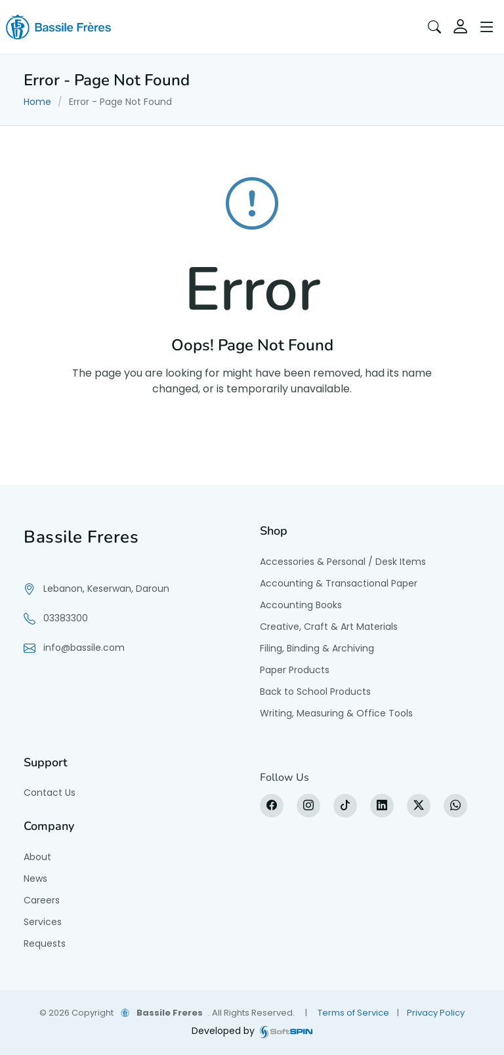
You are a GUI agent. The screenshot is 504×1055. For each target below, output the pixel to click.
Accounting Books (301, 604)
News (35, 878)
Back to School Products (315, 691)
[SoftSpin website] (286, 1031)
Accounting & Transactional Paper (338, 583)
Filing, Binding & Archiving (317, 648)
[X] (418, 805)
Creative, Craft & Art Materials (329, 626)
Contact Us (49, 792)
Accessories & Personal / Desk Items (343, 561)
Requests (45, 943)
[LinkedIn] (382, 805)
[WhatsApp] (455, 805)
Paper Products (294, 669)
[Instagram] (308, 805)
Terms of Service (353, 1012)
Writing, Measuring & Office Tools (336, 713)
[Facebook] (272, 805)
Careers (42, 900)
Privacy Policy (436, 1012)
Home (37, 101)
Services (43, 921)
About (37, 856)
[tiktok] (345, 805)
